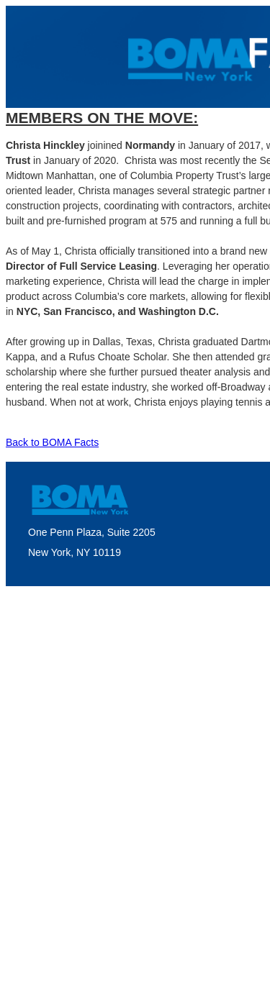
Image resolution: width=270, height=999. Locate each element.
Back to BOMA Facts (52, 442)
